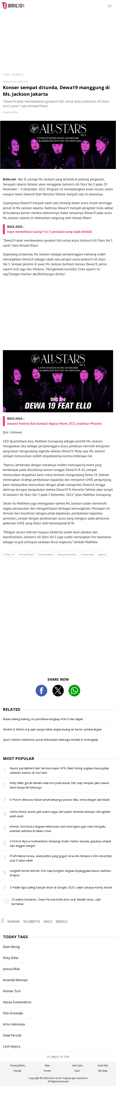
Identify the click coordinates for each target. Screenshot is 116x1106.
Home (6, 74)
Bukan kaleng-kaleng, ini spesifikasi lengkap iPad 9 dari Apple (43, 719)
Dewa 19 (9, 554)
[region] (67, 29)
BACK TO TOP (58, 1057)
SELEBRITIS (31, 921)
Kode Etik (103, 1065)
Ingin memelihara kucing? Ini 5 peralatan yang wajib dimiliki (49, 232)
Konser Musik (46, 554)
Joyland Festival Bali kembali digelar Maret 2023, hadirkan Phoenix (54, 423)
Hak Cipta (77, 1065)
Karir (77, 1070)
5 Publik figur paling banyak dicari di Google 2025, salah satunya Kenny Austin (61, 887)
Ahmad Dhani (26, 554)
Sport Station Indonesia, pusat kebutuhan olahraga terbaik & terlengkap (50, 739)
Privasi (47, 1070)
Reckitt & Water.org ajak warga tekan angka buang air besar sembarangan (52, 729)
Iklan (47, 1065)
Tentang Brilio (17, 1065)
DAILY (48, 921)
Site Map (102, 1070)
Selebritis (17, 74)
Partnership (87, 554)
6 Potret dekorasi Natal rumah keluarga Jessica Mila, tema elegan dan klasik (60, 799)
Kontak (17, 1070)
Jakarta (102, 554)
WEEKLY (62, 921)
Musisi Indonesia (67, 554)
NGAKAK (13, 921)
